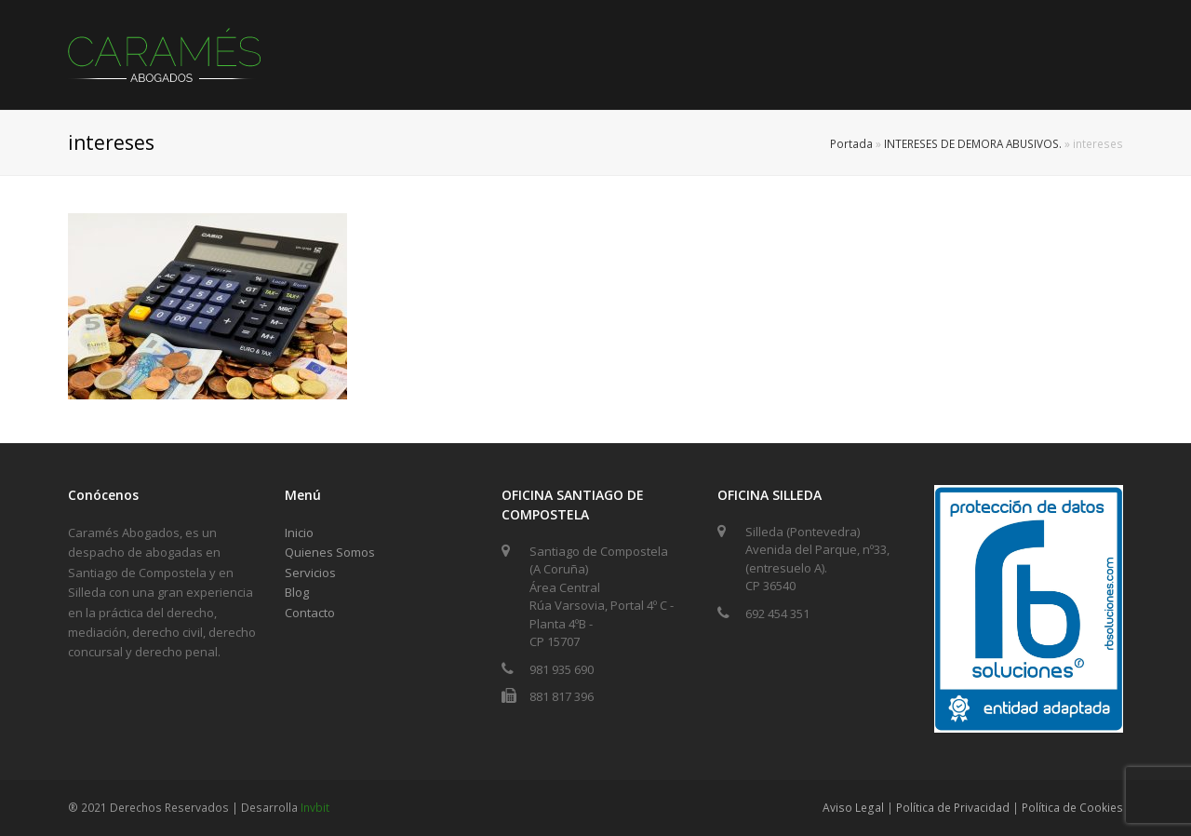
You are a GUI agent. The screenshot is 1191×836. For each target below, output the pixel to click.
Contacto (310, 612)
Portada (851, 143)
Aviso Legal (853, 808)
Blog (297, 592)
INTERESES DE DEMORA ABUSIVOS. (973, 143)
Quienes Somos (330, 552)
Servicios (310, 572)
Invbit (315, 808)
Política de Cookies (1072, 808)
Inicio (299, 532)
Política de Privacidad (953, 808)
